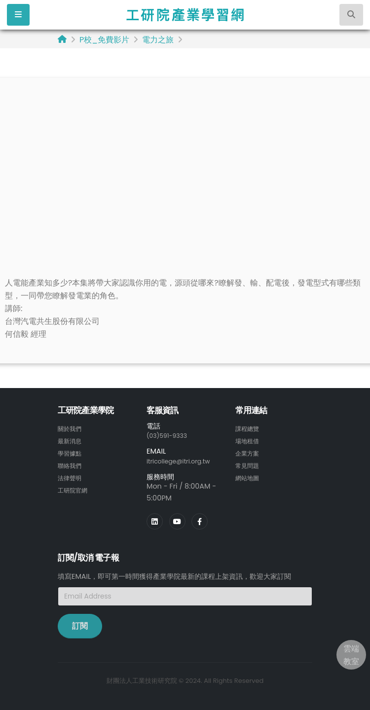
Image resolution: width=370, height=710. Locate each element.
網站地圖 (249, 476)
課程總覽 (249, 428)
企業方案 (249, 452)
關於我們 (71, 428)
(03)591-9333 (170, 435)
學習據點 (71, 452)
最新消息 (71, 440)
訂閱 (80, 625)
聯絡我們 (71, 464)
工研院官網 (75, 488)
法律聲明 (71, 476)
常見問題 (249, 464)
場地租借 (249, 440)
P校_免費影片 (104, 39)
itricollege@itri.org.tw (184, 460)
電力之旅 (158, 39)
